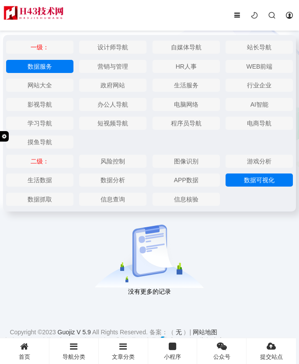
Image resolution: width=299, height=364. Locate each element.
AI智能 (259, 104)
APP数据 (186, 180)
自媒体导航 (186, 47)
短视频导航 (112, 123)
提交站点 (271, 351)
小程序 (172, 351)
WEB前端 (259, 66)
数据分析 (113, 180)
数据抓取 (40, 199)
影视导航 (40, 104)
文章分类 (123, 351)
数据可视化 (259, 180)
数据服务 (40, 66)
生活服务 (186, 85)
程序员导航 (186, 123)
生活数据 (40, 180)
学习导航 (40, 123)
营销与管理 (112, 66)
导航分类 (73, 351)
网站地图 (205, 332)
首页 (24, 351)
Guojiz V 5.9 (75, 332)
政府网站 (113, 85)
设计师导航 (112, 47)
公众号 (221, 351)
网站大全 (40, 85)
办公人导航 (112, 104)
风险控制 (113, 161)
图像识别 (186, 161)
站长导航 (259, 47)
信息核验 (186, 199)
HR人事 (186, 66)
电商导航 (259, 123)
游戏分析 (259, 161)
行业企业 (259, 85)
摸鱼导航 (40, 142)
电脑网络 (186, 104)
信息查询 (113, 199)
